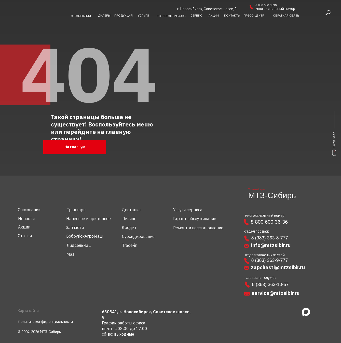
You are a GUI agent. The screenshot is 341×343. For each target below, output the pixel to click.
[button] (286, 15)
